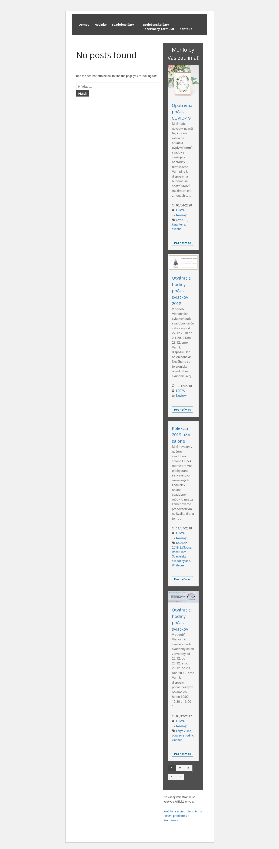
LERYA (180, 210)
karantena (178, 224)
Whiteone (178, 565)
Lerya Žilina (183, 731)
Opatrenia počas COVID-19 (182, 111)
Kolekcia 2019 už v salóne (181, 434)
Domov (84, 25)
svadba (176, 229)
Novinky (100, 25)
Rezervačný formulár (158, 29)
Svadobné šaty (123, 25)
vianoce (177, 740)
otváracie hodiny (182, 735)
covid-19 (181, 220)
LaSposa (185, 547)
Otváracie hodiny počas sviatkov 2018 (181, 290)
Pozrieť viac (182, 243)
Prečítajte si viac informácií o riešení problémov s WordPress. (182, 816)
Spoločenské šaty (156, 25)
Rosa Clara (179, 552)
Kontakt (185, 29)
